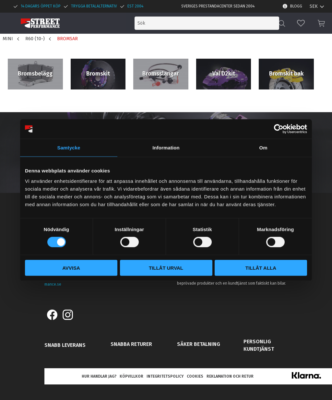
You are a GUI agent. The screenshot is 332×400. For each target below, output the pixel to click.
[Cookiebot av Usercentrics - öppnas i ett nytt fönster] (278, 129)
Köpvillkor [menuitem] (131, 376)
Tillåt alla (260, 267)
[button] (300, 23)
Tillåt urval (166, 267)
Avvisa (71, 267)
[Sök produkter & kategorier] (224, 23)
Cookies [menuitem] (195, 376)
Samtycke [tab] (68, 147)
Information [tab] (166, 147)
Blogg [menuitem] (296, 6)
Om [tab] (263, 147)
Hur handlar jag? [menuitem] (99, 376)
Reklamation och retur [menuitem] (230, 376)
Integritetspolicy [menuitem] (165, 376)
